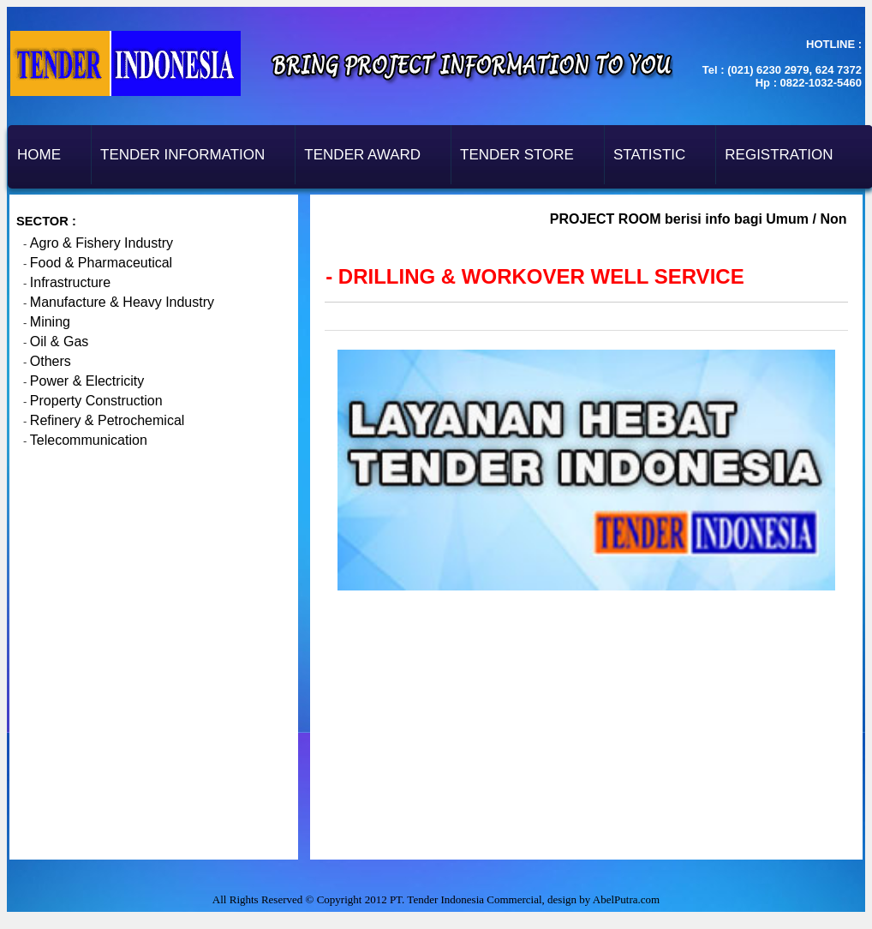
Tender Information (182, 155)
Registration (779, 155)
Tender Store (517, 155)
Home (39, 155)
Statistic (649, 155)
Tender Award (362, 155)
